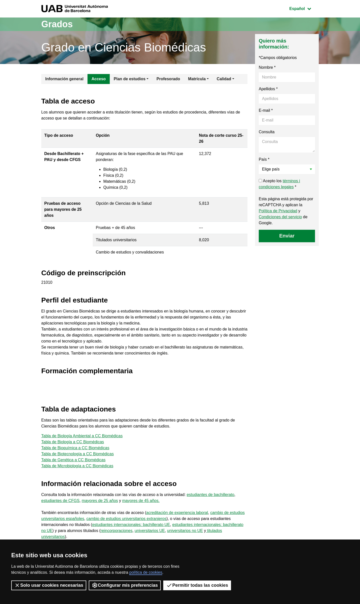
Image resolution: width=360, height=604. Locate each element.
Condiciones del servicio (280, 217)
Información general (64, 79)
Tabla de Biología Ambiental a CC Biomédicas (82, 436)
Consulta (266, 132)
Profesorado (168, 79)
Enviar (286, 235)
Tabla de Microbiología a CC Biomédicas (77, 466)
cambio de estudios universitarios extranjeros (126, 518)
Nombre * (267, 67)
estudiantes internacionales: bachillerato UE (131, 524)
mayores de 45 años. (141, 500)
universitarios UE (150, 530)
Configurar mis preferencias (125, 585)
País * (264, 159)
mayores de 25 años (100, 500)
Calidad (224, 79)
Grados (57, 24)
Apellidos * (268, 89)
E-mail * (266, 110)
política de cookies (145, 572)
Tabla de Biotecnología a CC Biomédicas (77, 454)
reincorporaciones (116, 530)
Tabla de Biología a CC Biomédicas (72, 442)
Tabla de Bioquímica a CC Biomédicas (75, 448)
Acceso (99, 79)
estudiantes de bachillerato (210, 494)
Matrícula (197, 79)
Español (304, 8)
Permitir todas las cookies (197, 585)
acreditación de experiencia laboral (177, 512)
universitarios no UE (185, 530)
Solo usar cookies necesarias (48, 585)
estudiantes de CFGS (60, 500)
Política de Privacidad (278, 211)
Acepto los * (279, 184)
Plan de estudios (130, 79)
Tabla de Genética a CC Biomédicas (73, 460)
